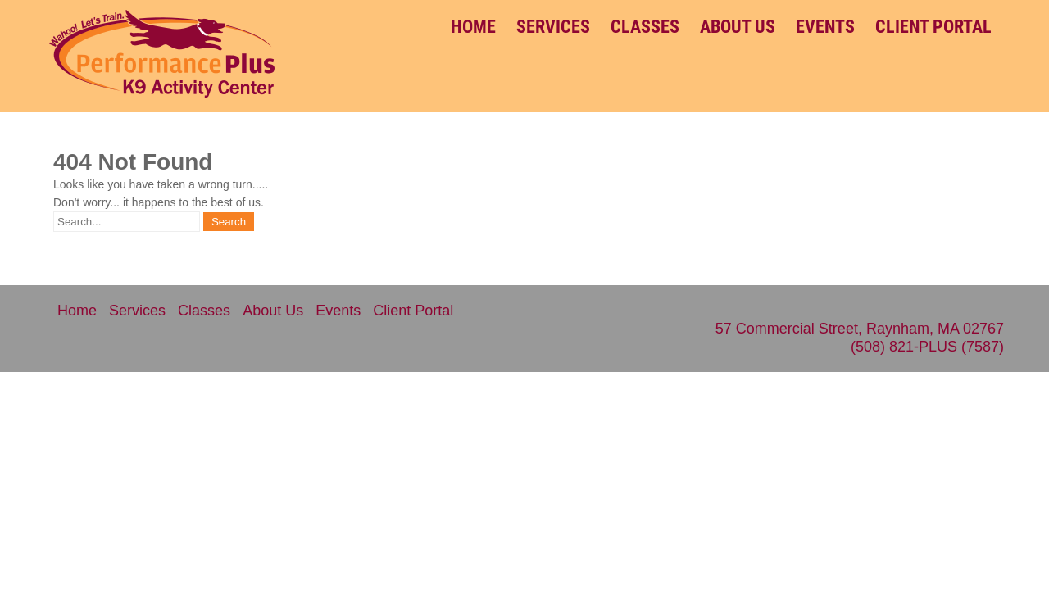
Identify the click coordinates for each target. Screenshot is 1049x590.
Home (473, 26)
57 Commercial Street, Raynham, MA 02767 (859, 328)
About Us (737, 26)
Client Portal (933, 26)
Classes (645, 26)
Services (553, 26)
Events (825, 26)
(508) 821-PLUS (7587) (927, 346)
